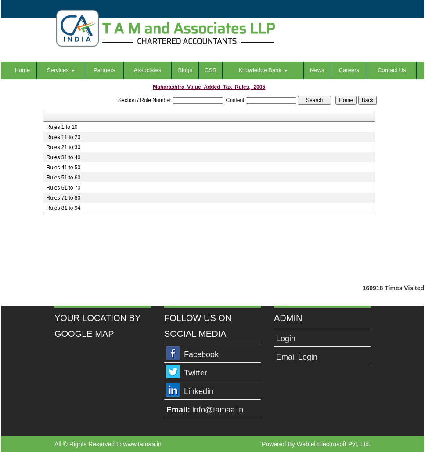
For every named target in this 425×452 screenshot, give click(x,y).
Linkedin (198, 391)
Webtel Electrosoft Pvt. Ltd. (333, 444)
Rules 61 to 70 (63, 188)
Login (285, 338)
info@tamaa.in (217, 409)
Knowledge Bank (262, 70)
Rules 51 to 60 (63, 178)
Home (22, 70)
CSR (210, 70)
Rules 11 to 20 (63, 137)
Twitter (195, 372)
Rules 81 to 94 (63, 208)
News (317, 70)
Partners (104, 70)
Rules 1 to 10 (62, 127)
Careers (349, 70)
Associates (148, 70)
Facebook (201, 354)
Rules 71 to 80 (63, 198)
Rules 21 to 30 (63, 147)
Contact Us (392, 70)
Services (61, 70)
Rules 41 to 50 (63, 167)
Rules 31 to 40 (63, 157)
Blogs (185, 70)
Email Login (296, 357)
